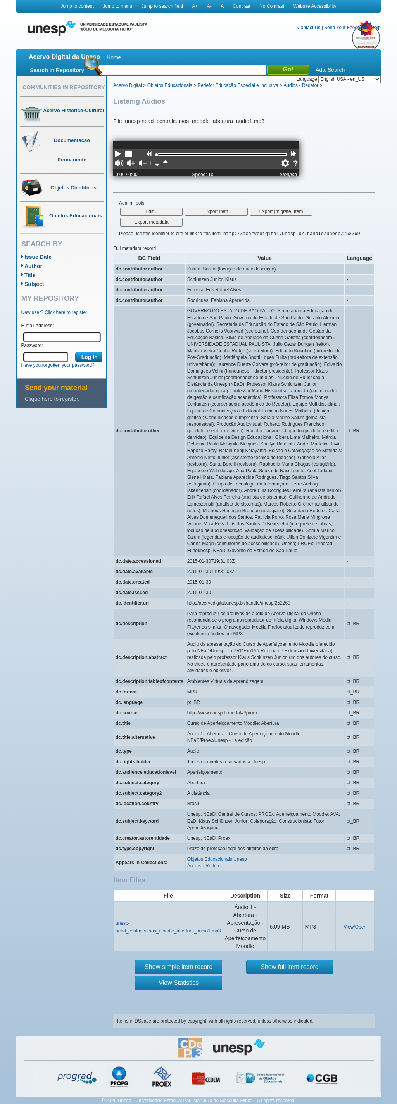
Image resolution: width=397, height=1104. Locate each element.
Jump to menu (117, 6)
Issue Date (38, 257)
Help (376, 27)
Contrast (241, 6)
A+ (195, 6)
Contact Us (308, 27)
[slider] (157, 155)
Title (30, 275)
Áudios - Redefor (300, 85)
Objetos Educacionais (169, 85)
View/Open (355, 927)
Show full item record (289, 967)
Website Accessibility (314, 6)
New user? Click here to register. (54, 312)
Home (114, 57)
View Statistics (178, 982)
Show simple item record (178, 967)
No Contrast (271, 6)
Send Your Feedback (345, 27)
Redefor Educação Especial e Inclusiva (237, 85)
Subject (34, 284)
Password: (32, 345)
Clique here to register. (52, 399)
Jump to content (76, 6)
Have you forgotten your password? (58, 365)
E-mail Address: (37, 325)
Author (33, 266)
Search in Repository (57, 70)
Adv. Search (330, 70)
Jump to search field (162, 6)
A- (209, 6)
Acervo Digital (127, 85)
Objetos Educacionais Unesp (217, 859)
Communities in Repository (63, 87)
